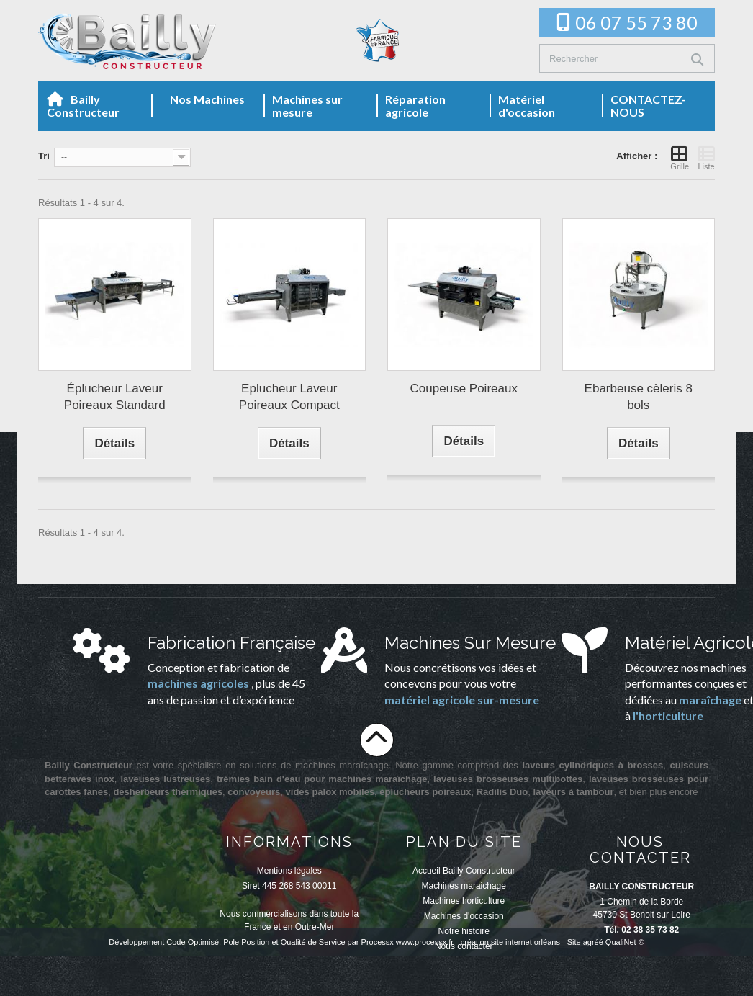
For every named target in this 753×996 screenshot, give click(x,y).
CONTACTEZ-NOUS (648, 105)
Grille (679, 158)
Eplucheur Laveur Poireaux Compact (289, 397)
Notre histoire (464, 931)
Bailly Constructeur (83, 105)
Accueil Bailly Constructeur (463, 871)
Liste (706, 158)
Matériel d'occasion (526, 105)
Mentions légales (289, 871)
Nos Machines (207, 99)
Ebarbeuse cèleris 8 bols (639, 397)
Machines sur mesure (307, 105)
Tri (44, 156)
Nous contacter (464, 946)
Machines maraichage (464, 886)
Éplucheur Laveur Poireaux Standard (115, 397)
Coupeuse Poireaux (464, 388)
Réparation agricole (415, 105)
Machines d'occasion (464, 916)
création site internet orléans (510, 982)
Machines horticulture (464, 901)
